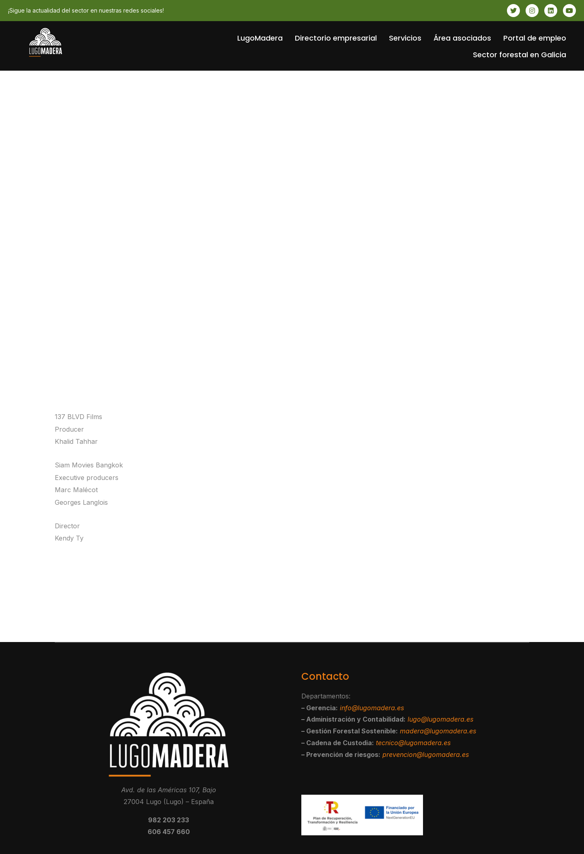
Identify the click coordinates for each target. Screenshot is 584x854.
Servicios (405, 38)
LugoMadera (260, 38)
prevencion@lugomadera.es (425, 754)
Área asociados (462, 38)
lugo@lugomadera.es (440, 719)
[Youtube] (569, 10)
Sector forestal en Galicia (519, 55)
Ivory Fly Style (332, 612)
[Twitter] (513, 10)
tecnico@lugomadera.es (413, 743)
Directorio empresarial (336, 38)
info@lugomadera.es (372, 708)
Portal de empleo (534, 38)
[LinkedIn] (550, 10)
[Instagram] (532, 10)
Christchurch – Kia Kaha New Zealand (141, 612)
